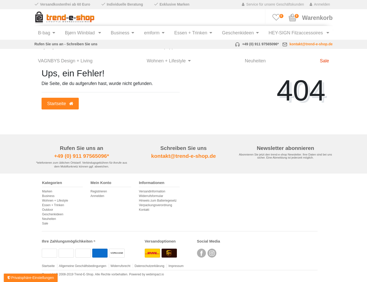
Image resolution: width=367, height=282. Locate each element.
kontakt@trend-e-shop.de (311, 44)
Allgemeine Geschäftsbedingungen (82, 266)
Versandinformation (152, 191)
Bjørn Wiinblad (80, 32)
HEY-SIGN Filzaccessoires (296, 32)
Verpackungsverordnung (155, 205)
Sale (324, 60)
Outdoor (47, 210)
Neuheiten (255, 60)
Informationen (151, 183)
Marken (47, 191)
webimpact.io (155, 274)
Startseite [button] (60, 103)
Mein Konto (100, 183)
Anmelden (97, 196)
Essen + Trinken (190, 32)
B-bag (44, 32)
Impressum (176, 266)
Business (120, 32)
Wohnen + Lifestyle (166, 60)
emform (152, 32)
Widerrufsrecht (120, 266)
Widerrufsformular (151, 196)
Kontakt (144, 210)
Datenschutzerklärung (149, 266)
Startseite (48, 266)
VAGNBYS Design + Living (65, 60)
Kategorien (52, 183)
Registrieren (98, 191)
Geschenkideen (238, 32)
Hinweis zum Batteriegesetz (158, 200)
